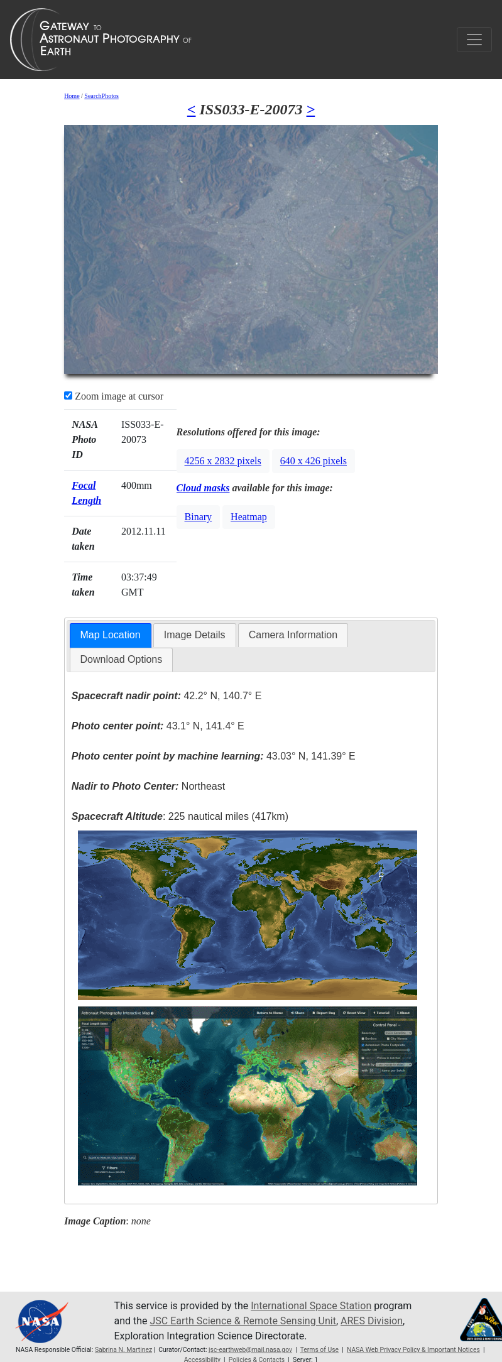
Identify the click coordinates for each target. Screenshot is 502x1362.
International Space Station (311, 1306)
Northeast (148, 786)
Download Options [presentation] (121, 659)
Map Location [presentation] (110, 634)
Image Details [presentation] (195, 634)
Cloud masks (203, 487)
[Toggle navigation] (474, 39)
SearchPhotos (101, 95)
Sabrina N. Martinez (123, 1350)
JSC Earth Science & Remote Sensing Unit (243, 1321)
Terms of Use (319, 1350)
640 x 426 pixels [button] (313, 460)
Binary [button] (198, 516)
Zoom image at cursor (113, 396)
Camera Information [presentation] (293, 634)
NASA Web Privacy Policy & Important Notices (413, 1350)
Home (71, 95)
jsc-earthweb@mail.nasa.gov (250, 1350)
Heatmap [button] (249, 516)
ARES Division (372, 1321)
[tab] (110, 635)
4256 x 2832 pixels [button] (223, 460)
